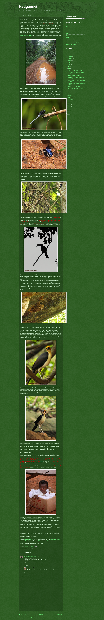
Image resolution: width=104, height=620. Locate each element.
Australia (67, 37)
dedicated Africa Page (29, 539)
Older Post (60, 614)
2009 (68, 110)
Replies (26, 565)
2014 (68, 55)
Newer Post (22, 614)
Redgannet (28, 6)
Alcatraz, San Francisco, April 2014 (75, 75)
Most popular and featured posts (72, 42)
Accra (24, 548)
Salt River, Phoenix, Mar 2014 (74, 86)
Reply (25, 562)
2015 (68, 52)
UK (66, 30)
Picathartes (38, 548)
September (70, 58)
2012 (68, 104)
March (69, 95)
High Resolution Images (71, 44)
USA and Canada (69, 28)
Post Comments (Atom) (29, 617)
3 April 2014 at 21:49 (34, 556)
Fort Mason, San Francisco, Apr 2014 (75, 70)
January (70, 99)
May (69, 66)
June (69, 64)
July (69, 62)
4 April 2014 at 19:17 (38, 567)
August (69, 60)
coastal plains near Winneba (26, 35)
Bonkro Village (29, 548)
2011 (68, 106)
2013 (68, 102)
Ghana (34, 548)
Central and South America (71, 39)
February (70, 97)
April (69, 68)
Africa (67, 33)
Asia (67, 35)
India (67, 31)
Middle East (68, 40)
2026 (68, 51)
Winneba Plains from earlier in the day (42, 540)
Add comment (24, 576)
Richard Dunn (27, 556)
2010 (68, 108)
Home (41, 614)
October (70, 56)
